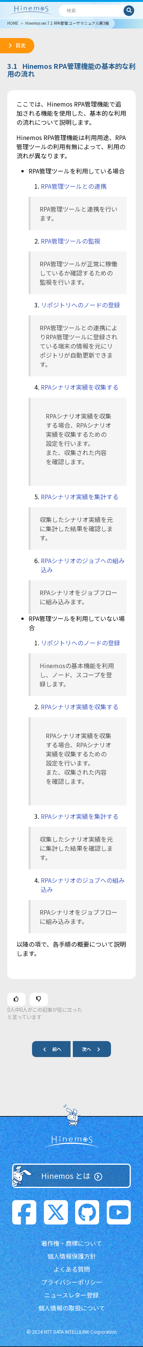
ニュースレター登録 (71, 1294)
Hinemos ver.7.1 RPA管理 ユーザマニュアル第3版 (67, 23)
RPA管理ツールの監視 (70, 240)
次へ (94, 1049)
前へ (49, 1049)
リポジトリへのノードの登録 (80, 304)
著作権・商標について (71, 1243)
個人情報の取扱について (71, 1307)
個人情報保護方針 (71, 1256)
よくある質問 (71, 1269)
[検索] (91, 10)
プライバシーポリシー (71, 1281)
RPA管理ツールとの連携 (73, 186)
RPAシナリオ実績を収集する (80, 387)
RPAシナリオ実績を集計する (80, 496)
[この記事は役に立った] (16, 999)
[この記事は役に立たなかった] (39, 999)
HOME (12, 23)
